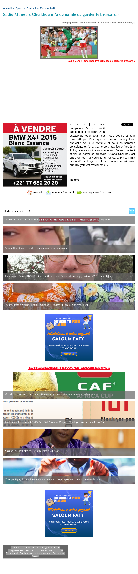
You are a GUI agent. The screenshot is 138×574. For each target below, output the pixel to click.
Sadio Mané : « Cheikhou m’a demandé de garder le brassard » (101, 61)
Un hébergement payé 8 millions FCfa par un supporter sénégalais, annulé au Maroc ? (50, 394)
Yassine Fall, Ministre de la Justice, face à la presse (32, 450)
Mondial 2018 (47, 8)
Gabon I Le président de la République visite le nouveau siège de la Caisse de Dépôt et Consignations (58, 219)
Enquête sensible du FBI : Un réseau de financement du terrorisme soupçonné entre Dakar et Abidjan (58, 276)
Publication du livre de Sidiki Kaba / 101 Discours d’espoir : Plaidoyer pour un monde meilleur (55, 422)
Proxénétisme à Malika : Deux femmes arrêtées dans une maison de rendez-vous (47, 304)
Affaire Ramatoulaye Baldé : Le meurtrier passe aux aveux (36, 248)
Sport (19, 8)
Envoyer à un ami (59, 192)
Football (31, 8)
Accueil (7, 8)
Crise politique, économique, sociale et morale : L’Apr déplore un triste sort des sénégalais (52, 479)
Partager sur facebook (94, 192)
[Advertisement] (69, 90)
